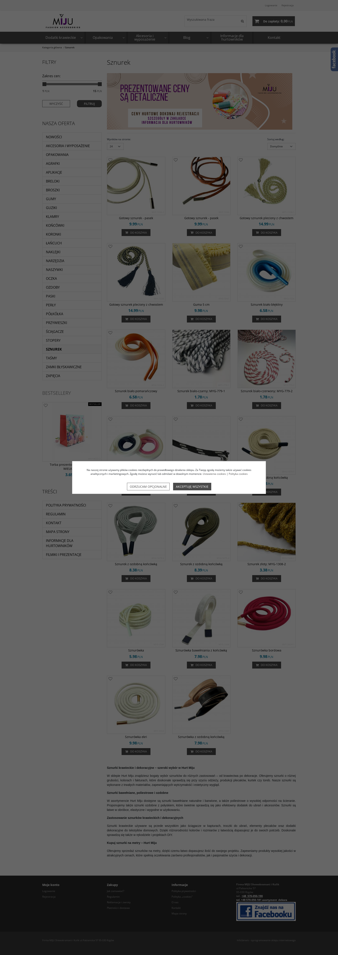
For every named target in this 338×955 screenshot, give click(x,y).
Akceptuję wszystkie (192, 487)
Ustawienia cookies (214, 474)
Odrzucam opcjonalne (148, 487)
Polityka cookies (238, 474)
